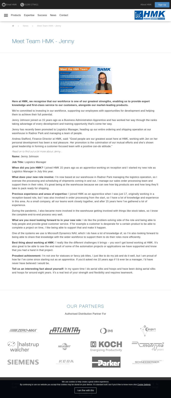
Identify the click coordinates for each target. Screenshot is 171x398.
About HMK (146, 4)
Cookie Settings (144, 384)
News (53, 15)
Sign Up (162, 4)
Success (42, 15)
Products (16, 15)
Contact (63, 15)
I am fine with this (85, 390)
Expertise (29, 15)
